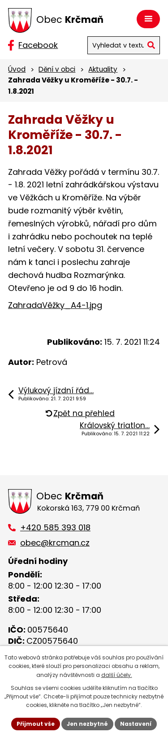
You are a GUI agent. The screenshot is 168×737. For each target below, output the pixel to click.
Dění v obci (57, 69)
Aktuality (102, 69)
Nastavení (135, 724)
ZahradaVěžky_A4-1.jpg (55, 305)
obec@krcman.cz (55, 542)
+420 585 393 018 (55, 527)
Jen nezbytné (87, 724)
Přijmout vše (36, 724)
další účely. (116, 675)
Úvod (17, 69)
